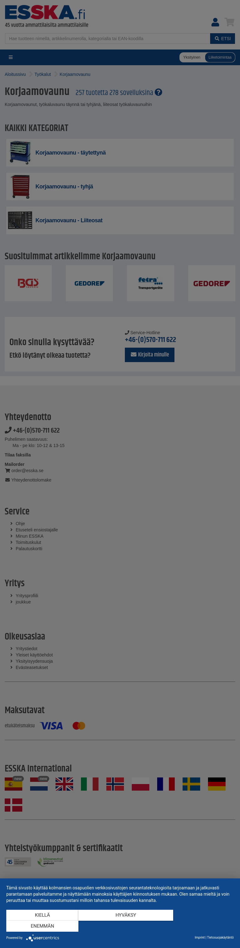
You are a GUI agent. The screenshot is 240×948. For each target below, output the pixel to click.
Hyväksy (120, 926)
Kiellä (40, 926)
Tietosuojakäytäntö (220, 937)
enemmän (199, 926)
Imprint (200, 937)
